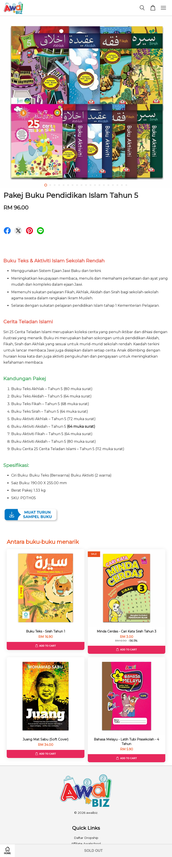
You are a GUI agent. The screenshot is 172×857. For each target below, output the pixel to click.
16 (113, 185)
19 (126, 185)
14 (104, 185)
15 (108, 185)
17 (117, 185)
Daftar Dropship (86, 838)
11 (90, 185)
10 (86, 185)
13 (99, 185)
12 (95, 185)
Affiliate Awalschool (86, 843)
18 (121, 185)
